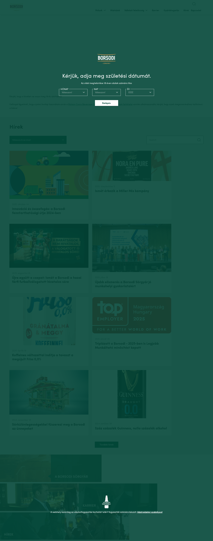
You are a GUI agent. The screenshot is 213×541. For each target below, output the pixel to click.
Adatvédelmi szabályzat (150, 512)
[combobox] (73, 92)
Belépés (106, 103)
